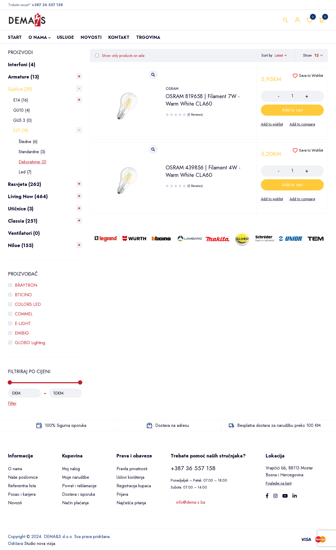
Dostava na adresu (172, 425)
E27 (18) (20, 130)
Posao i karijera (22, 494)
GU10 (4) (21, 110)
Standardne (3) (32, 152)
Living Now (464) (28, 196)
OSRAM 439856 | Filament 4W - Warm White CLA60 (203, 171)
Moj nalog (71, 469)
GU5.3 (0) (22, 120)
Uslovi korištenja (130, 477)
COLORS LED (28, 304)
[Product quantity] (292, 96)
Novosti (15, 503)
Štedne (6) (28, 142)
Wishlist (310, 20)
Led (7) (25, 172)
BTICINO (23, 295)
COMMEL (24, 314)
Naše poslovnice (23, 477)
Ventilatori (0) (24, 233)
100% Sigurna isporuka (65, 425)
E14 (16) (20, 100)
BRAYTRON (26, 285)
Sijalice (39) (20, 89)
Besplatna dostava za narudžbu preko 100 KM (279, 425)
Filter (12, 403)
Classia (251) (22, 221)
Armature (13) (23, 76)
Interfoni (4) (21, 64)
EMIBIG (22, 333)
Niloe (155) (20, 245)
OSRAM (172, 88)
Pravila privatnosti (132, 469)
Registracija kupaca (134, 486)
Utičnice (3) (20, 208)
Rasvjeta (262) (24, 184)
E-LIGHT (23, 323)
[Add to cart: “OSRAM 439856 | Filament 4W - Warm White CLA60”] (292, 184)
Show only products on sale (119, 55)
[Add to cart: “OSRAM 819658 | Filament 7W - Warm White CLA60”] (292, 110)
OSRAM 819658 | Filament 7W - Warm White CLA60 (203, 100)
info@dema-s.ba (190, 502)
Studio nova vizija (39, 543)
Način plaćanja (75, 503)
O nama (15, 469)
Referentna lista (22, 486)
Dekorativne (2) (32, 162)
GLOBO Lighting (30, 343)
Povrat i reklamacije (79, 486)
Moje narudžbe (75, 477)
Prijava (122, 494)
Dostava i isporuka (78, 494)
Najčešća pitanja (131, 503)
